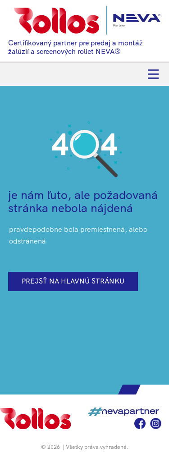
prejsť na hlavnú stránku (73, 281)
